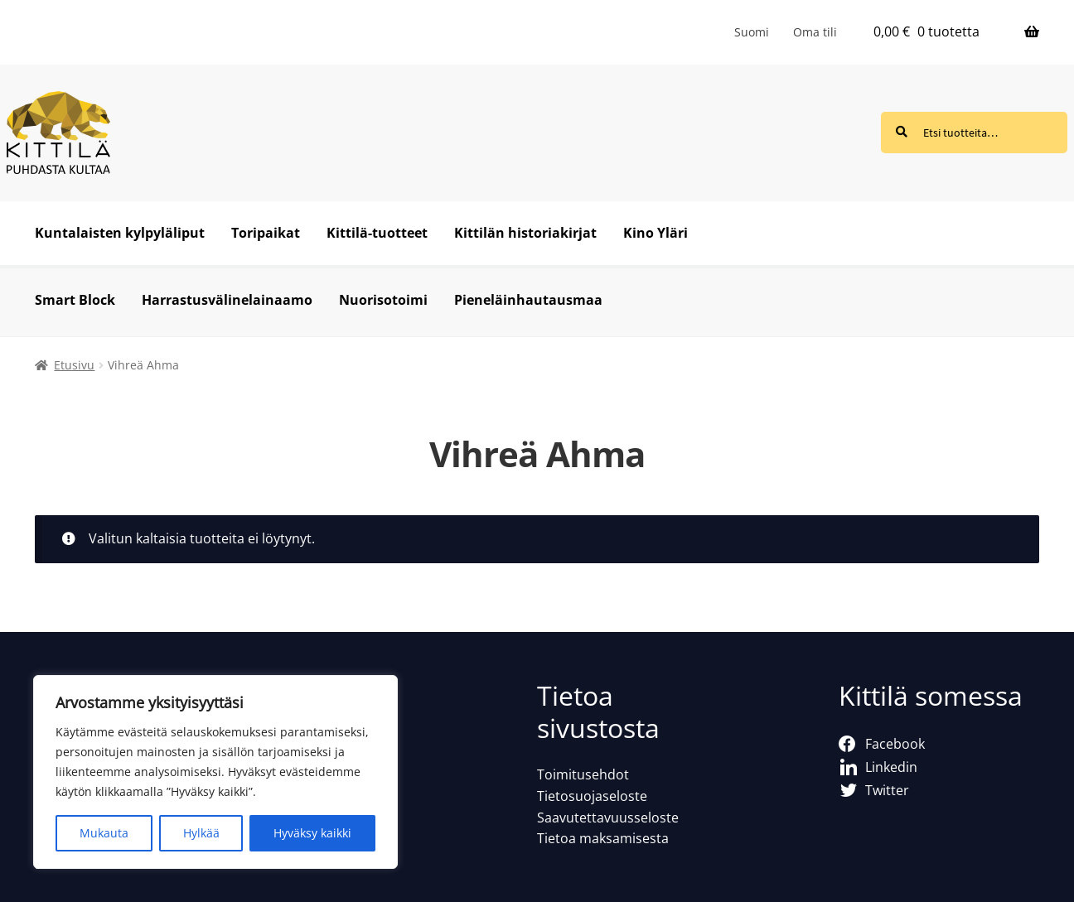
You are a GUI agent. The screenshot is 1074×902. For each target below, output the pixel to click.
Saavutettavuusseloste (608, 817)
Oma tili (815, 32)
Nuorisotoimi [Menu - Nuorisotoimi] (383, 300)
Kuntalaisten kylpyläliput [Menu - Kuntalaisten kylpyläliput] (120, 233)
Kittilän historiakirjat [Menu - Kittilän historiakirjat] (525, 233)
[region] (215, 772)
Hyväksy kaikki (312, 833)
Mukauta (104, 833)
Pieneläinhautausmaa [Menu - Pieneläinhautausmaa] (528, 300)
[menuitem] (752, 32)
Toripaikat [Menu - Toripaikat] (265, 233)
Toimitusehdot (583, 774)
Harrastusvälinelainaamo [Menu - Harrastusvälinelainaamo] (227, 300)
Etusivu (74, 365)
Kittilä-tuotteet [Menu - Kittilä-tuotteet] (377, 233)
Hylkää (201, 833)
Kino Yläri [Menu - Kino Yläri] (655, 233)
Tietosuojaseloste (592, 796)
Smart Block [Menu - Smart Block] (75, 300)
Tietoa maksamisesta (603, 838)
